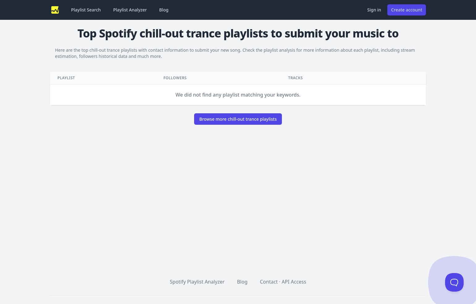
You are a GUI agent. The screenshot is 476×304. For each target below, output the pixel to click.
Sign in (374, 10)
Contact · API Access (283, 281)
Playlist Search (86, 10)
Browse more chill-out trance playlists (238, 119)
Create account (406, 10)
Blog (163, 10)
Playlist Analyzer (130, 10)
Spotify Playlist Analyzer (197, 281)
